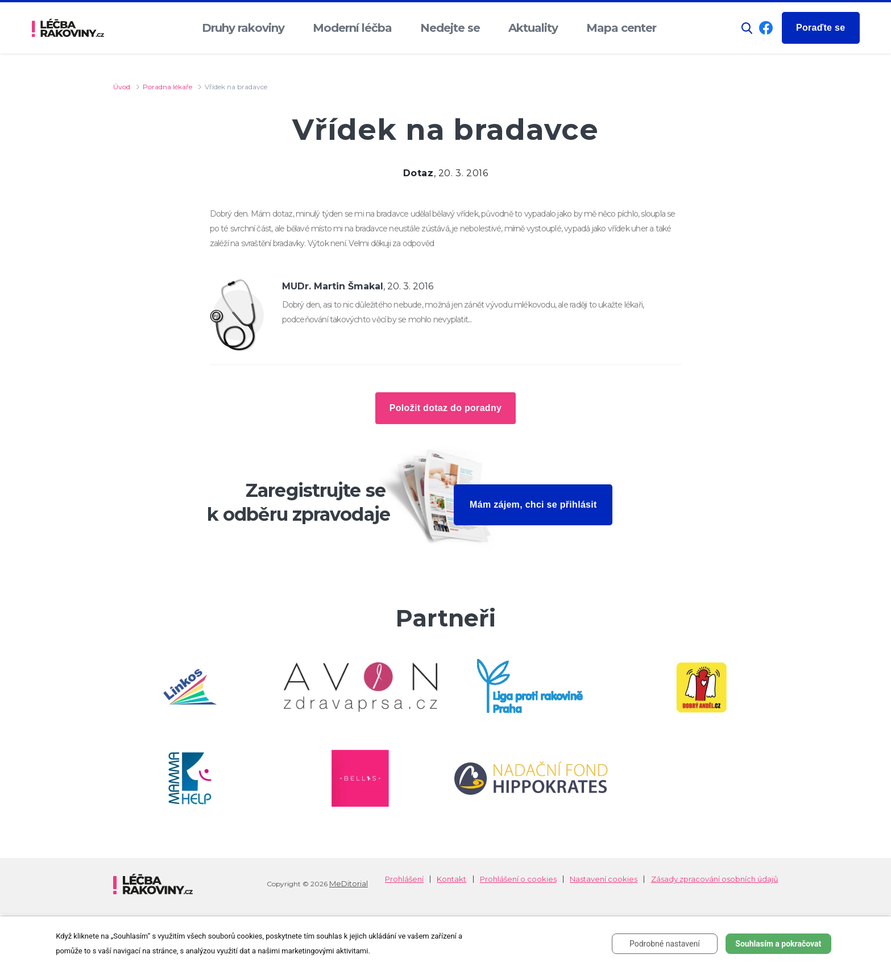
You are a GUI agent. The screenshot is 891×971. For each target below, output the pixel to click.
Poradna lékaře (167, 86)
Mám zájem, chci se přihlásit (533, 504)
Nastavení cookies (603, 879)
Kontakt (451, 879)
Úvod (121, 86)
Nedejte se (450, 28)
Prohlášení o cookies (518, 879)
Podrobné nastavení (664, 943)
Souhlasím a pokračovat (778, 943)
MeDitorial (348, 883)
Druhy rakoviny (243, 28)
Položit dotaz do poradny (445, 408)
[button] (747, 28)
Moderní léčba (352, 28)
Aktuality (533, 28)
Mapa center (621, 28)
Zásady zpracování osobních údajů (714, 879)
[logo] (68, 28)
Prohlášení (404, 879)
